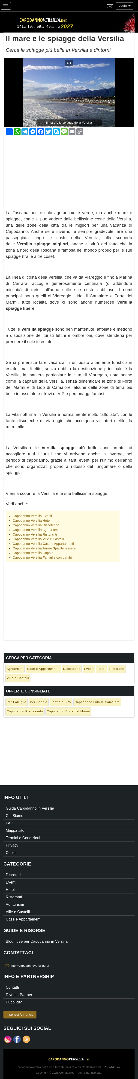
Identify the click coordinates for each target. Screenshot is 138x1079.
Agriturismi (15, 669)
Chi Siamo (14, 816)
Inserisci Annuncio (19, 1014)
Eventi (89, 669)
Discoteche (71, 669)
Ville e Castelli (18, 678)
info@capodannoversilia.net (30, 965)
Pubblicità (14, 1002)
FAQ (9, 823)
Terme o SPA (61, 702)
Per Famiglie (16, 702)
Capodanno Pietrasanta (25, 711)
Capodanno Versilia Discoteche (36, 525)
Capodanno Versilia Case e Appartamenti (43, 544)
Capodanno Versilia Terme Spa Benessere (44, 548)
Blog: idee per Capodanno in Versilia (37, 941)
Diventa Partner (19, 995)
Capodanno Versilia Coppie (33, 553)
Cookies (13, 853)
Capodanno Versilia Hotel (32, 520)
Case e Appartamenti (43, 669)
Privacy (12, 845)
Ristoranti (116, 669)
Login (125, 5)
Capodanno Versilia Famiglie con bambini (43, 557)
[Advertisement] (69, 168)
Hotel (101, 669)
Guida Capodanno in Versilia (30, 808)
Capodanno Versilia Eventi (32, 516)
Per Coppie (38, 702)
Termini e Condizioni (23, 838)
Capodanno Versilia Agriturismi (35, 530)
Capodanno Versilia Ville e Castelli (38, 539)
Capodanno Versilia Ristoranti (35, 534)
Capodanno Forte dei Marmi (68, 711)
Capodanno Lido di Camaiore (97, 702)
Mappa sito (15, 830)
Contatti (12, 987)
